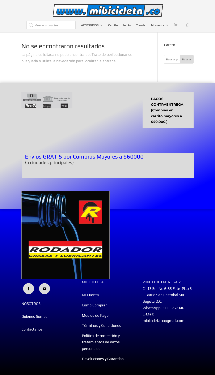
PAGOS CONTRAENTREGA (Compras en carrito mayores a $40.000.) (167, 110)
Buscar (186, 59)
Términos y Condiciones (101, 325)
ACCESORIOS (89, 25)
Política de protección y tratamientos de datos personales (101, 342)
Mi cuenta (157, 25)
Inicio (127, 25)
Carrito (113, 25)
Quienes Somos (34, 316)
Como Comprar (94, 305)
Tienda (141, 25)
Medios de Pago (95, 315)
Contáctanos (32, 329)
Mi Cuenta (90, 295)
